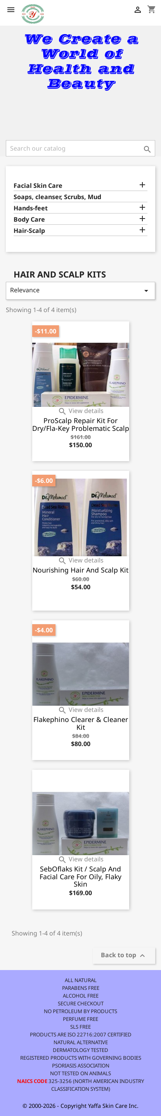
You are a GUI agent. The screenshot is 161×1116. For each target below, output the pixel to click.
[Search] (80, 148)
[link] (80, 114)
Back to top (124, 955)
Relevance (80, 290)
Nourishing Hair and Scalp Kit (80, 569)
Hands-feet (31, 208)
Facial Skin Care (38, 186)
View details (81, 410)
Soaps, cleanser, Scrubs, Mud (57, 197)
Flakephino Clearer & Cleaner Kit (80, 723)
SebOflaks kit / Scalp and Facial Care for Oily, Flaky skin (80, 876)
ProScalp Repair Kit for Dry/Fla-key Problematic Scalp (80, 424)
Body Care (29, 219)
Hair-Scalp (29, 231)
